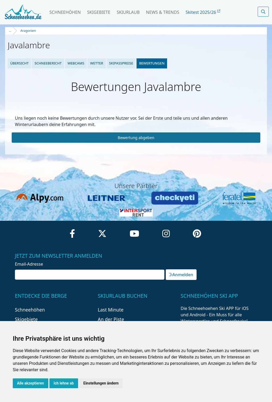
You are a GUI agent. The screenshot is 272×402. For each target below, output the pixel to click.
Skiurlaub (128, 12)
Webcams (75, 63)
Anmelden (181, 275)
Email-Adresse (29, 264)
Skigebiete (98, 12)
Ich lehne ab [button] (64, 383)
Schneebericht (48, 63)
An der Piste (111, 319)
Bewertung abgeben (136, 137)
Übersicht (19, 63)
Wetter (96, 63)
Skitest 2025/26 (203, 12)
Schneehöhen (65, 12)
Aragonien (28, 30)
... (10, 30)
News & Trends (162, 12)
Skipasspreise (121, 63)
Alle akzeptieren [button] (30, 383)
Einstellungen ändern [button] (101, 383)
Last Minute (111, 309)
